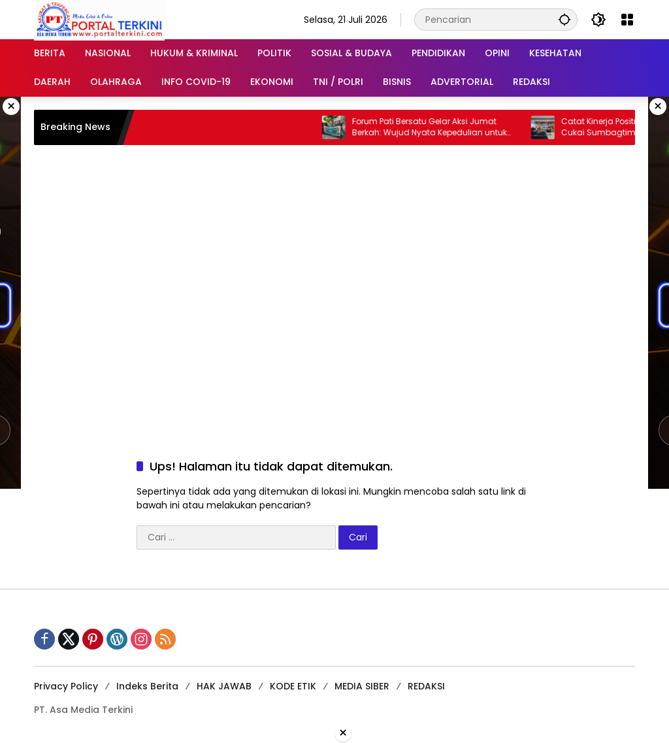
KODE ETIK (293, 686)
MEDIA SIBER (361, 686)
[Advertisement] (334, 249)
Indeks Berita (147, 686)
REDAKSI (426, 686)
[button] (564, 19)
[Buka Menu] (627, 19)
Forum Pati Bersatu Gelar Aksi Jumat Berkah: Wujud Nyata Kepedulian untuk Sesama (436, 127)
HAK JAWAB (224, 686)
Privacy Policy (66, 686)
